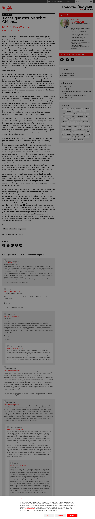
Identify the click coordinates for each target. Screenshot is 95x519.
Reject (49, 515)
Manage (60, 515)
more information (30, 508)
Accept (72, 515)
